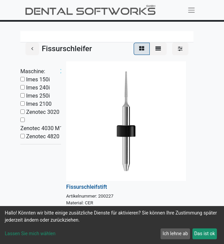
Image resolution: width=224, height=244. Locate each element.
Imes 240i (38, 87)
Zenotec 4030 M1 (41, 128)
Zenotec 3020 (42, 112)
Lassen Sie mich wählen (30, 233)
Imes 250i (38, 96)
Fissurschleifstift (86, 187)
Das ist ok (204, 233)
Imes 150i (38, 79)
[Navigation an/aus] (191, 10)
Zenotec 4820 (42, 136)
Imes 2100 (39, 104)
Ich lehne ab (175, 233)
